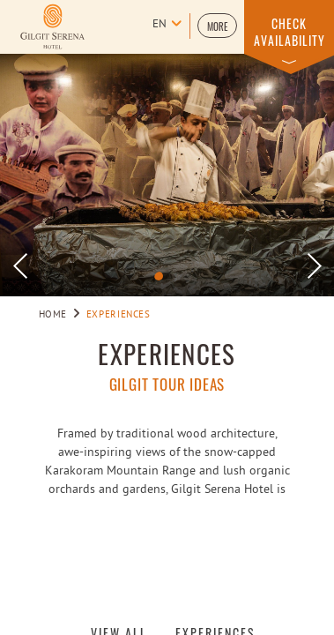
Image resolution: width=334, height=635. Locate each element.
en (159, 25)
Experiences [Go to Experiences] (118, 315)
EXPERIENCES (166, 353)
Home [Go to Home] (53, 315)
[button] (217, 25)
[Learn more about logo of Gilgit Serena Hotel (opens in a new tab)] (52, 26)
